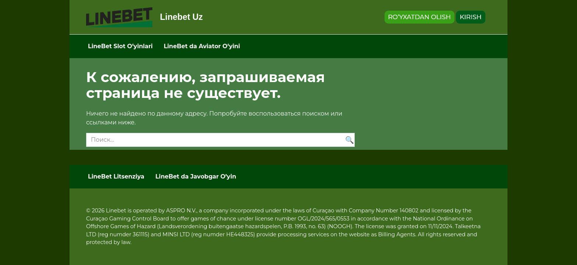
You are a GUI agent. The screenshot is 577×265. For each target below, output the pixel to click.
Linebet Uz (181, 17)
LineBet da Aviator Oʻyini (202, 46)
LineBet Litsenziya (116, 176)
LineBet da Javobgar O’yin (195, 176)
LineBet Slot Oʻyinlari (120, 46)
